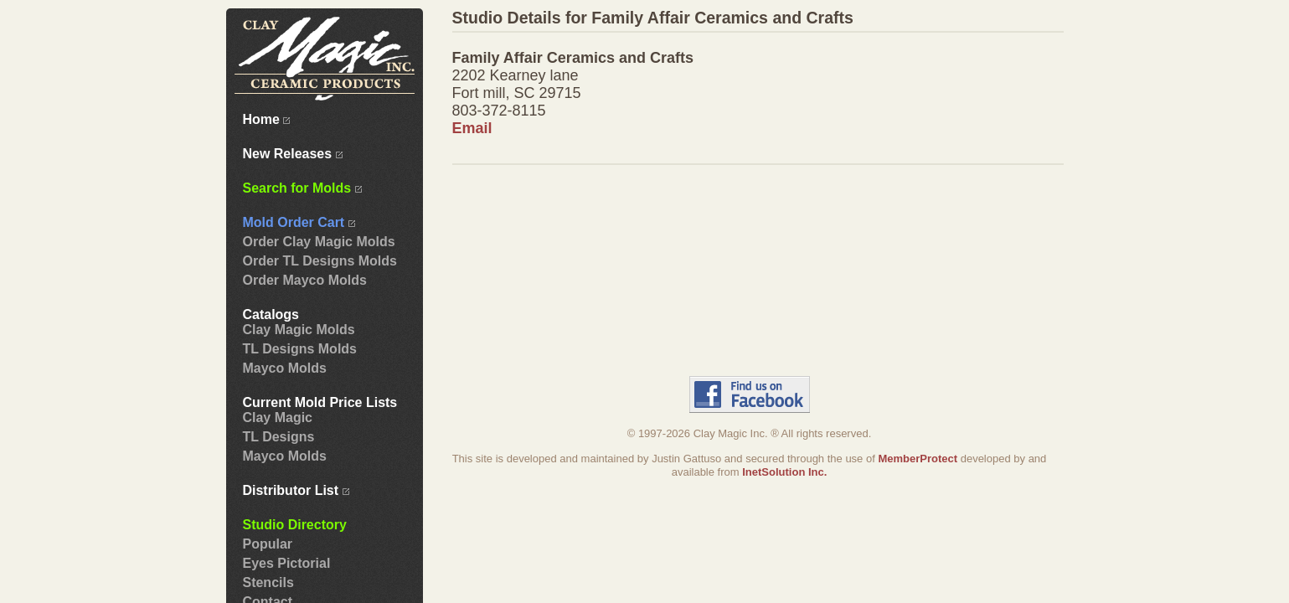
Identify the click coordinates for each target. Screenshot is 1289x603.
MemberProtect (917, 458)
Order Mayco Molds (305, 280)
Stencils (268, 582)
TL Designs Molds (300, 349)
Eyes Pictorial (287, 563)
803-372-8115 (499, 110)
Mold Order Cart (299, 222)
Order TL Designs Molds (320, 261)
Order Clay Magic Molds (319, 241)
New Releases (293, 154)
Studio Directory (295, 525)
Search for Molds (302, 188)
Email (472, 128)
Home (267, 119)
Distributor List (296, 490)
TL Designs (279, 437)
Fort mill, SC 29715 (516, 93)
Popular (268, 544)
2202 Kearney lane (515, 75)
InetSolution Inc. (784, 472)
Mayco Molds (285, 368)
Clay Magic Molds (299, 329)
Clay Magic (278, 417)
